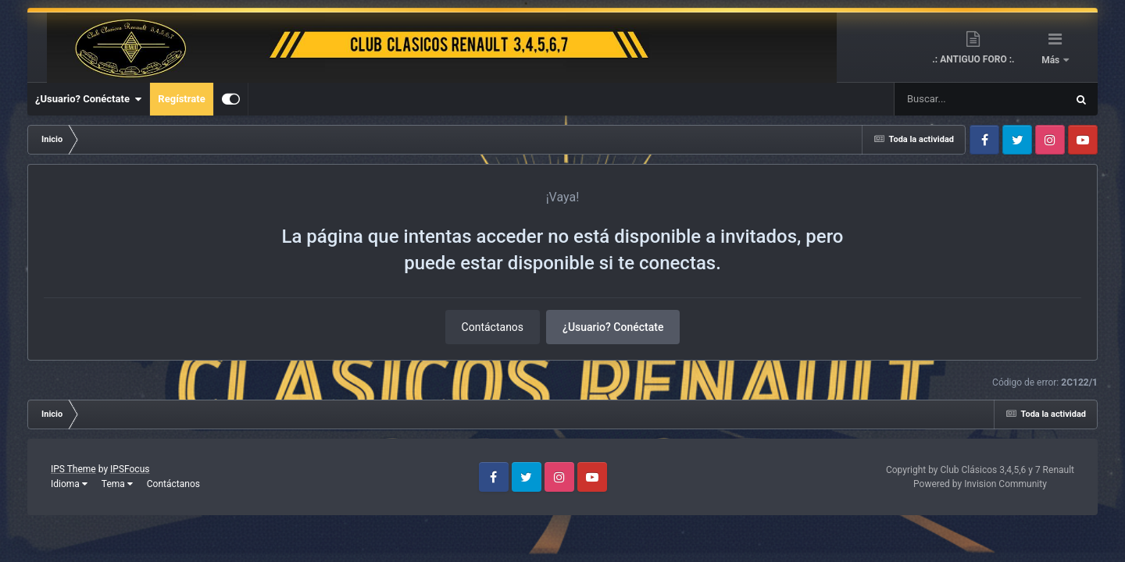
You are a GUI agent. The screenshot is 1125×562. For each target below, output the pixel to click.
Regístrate (181, 99)
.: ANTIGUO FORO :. (973, 59)
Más (1051, 60)
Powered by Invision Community (980, 483)
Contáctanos (493, 327)
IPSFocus (129, 469)
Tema (117, 483)
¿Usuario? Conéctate (88, 99)
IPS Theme (73, 469)
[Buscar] (934, 99)
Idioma (69, 483)
